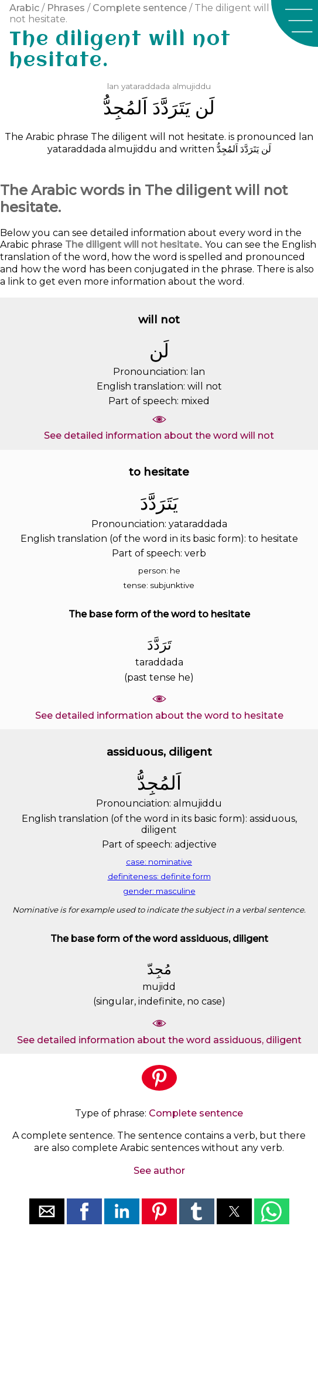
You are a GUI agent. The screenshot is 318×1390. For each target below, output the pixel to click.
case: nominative (159, 861)
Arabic (24, 7)
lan (113, 86)
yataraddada (145, 86)
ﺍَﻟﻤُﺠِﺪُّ (125, 107)
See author (159, 1170)
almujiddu (191, 86)
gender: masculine (159, 891)
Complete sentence (140, 7)
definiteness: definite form (159, 876)
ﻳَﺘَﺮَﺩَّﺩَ (171, 107)
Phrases (66, 7)
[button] (294, 23)
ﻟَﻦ (205, 107)
